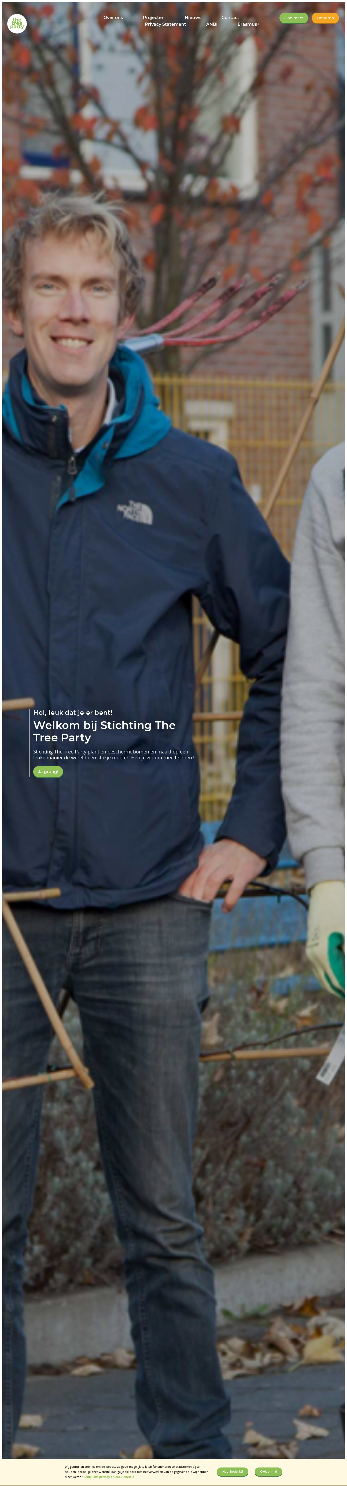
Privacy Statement (165, 24)
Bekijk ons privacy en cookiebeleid (108, 1477)
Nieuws (193, 17)
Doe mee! (293, 18)
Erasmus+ (248, 24)
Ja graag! (48, 771)
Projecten (154, 17)
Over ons (113, 17)
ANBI (211, 24)
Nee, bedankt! (232, 1471)
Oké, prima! (268, 1471)
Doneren (325, 18)
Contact (230, 17)
